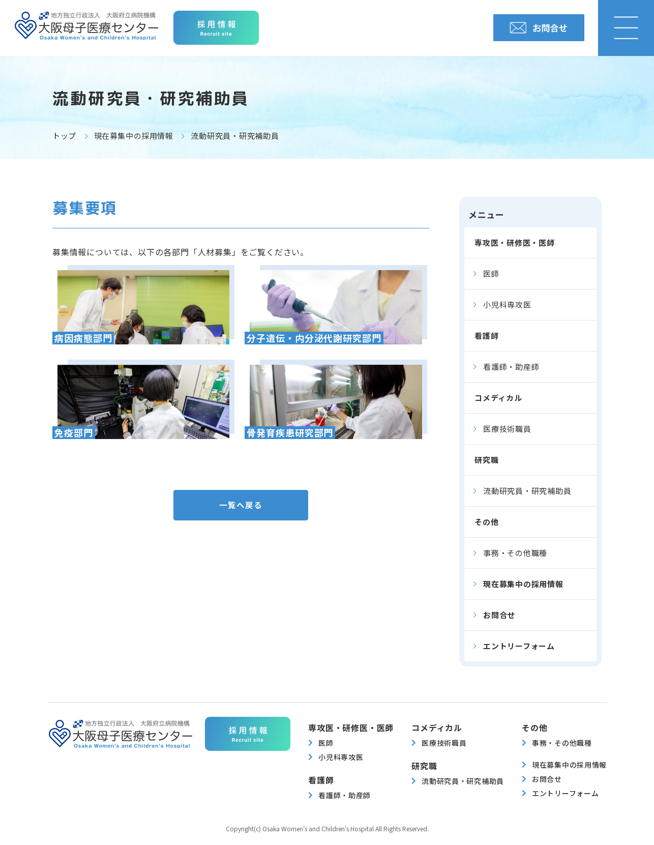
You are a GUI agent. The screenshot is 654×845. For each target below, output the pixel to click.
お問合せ (499, 614)
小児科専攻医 (507, 304)
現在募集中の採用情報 (133, 135)
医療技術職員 (507, 428)
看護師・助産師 (511, 366)
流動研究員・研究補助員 (527, 490)
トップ (64, 135)
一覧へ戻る (240, 506)
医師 (491, 273)
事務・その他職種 (515, 552)
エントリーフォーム (519, 645)
